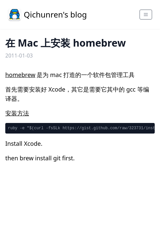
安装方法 (17, 113)
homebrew (20, 75)
